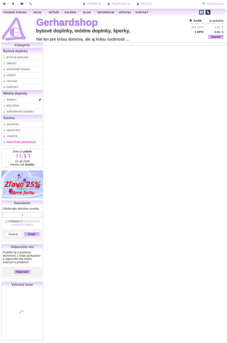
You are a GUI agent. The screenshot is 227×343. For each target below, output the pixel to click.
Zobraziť (216, 37)
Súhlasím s (22, 223)
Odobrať (13, 234)
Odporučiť (22, 272)
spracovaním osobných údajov (25, 223)
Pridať (32, 234)
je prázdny (216, 20)
